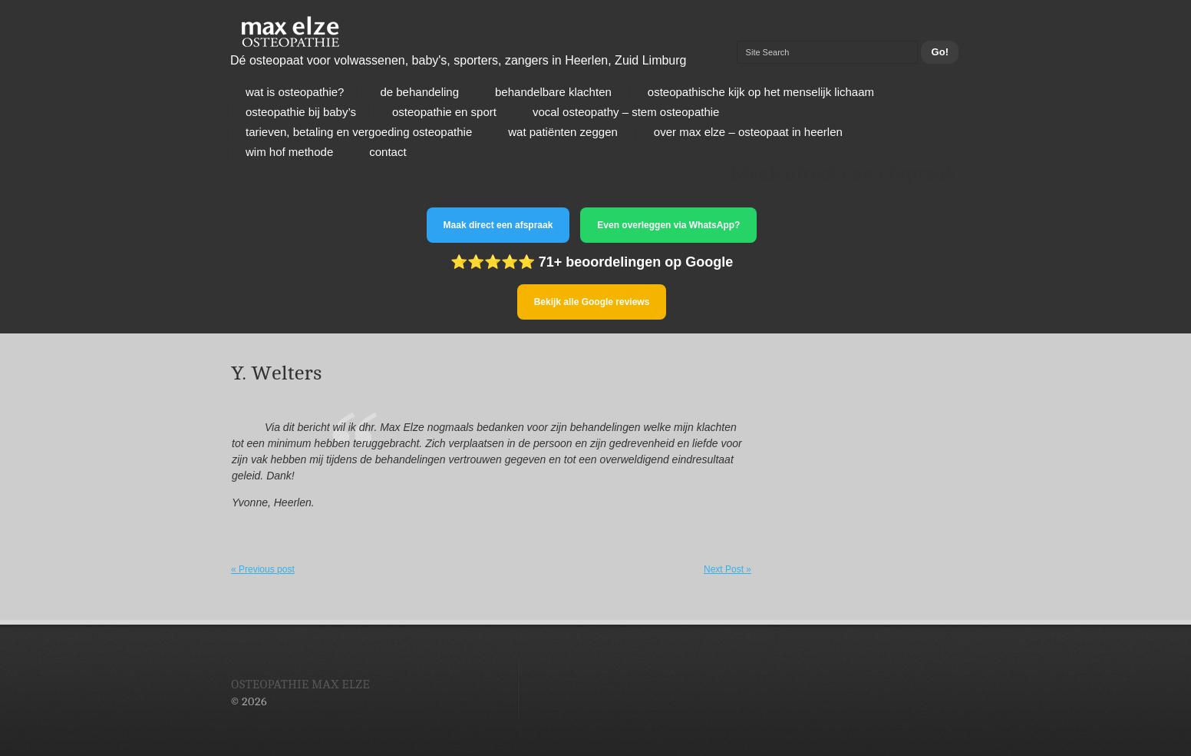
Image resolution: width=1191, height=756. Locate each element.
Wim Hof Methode (289, 151)
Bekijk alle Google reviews (592, 302)
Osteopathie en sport (444, 111)
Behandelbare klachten (553, 91)
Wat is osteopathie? (295, 91)
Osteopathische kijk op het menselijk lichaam (761, 91)
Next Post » (727, 569)
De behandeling (419, 91)
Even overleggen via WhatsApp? (668, 225)
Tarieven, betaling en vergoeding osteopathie (359, 131)
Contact (387, 151)
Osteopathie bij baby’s (301, 111)
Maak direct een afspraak (498, 225)
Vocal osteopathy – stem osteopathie (626, 111)
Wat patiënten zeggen (563, 131)
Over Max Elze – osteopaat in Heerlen (748, 131)
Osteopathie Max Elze (300, 684)
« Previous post (263, 569)
